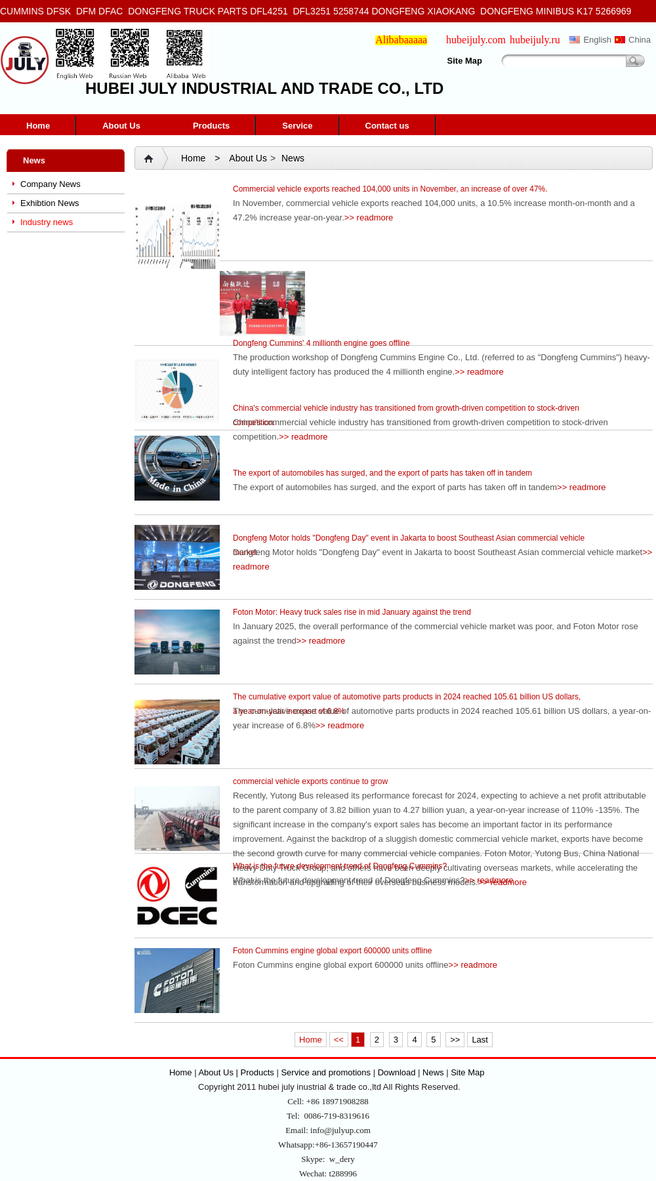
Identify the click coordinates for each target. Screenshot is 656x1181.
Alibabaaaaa (401, 39)
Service (297, 126)
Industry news (46, 222)
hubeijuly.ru (535, 39)
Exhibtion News (49, 203)
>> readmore (368, 217)
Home (38, 126)
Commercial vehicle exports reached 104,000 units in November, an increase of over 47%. (390, 189)
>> (455, 1040)
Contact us (387, 126)
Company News (50, 184)
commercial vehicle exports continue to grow (310, 781)
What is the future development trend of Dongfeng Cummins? (340, 866)
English (597, 40)
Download (397, 1072)
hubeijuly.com (476, 39)
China (639, 40)
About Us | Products (237, 1072)
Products (211, 126)
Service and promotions (327, 1072)
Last (480, 1040)
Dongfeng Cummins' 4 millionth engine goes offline (321, 343)
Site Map (464, 61)
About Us (121, 126)
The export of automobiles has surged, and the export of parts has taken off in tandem (382, 473)
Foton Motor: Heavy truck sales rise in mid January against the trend (352, 612)
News (292, 158)
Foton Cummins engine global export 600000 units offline (332, 950)
